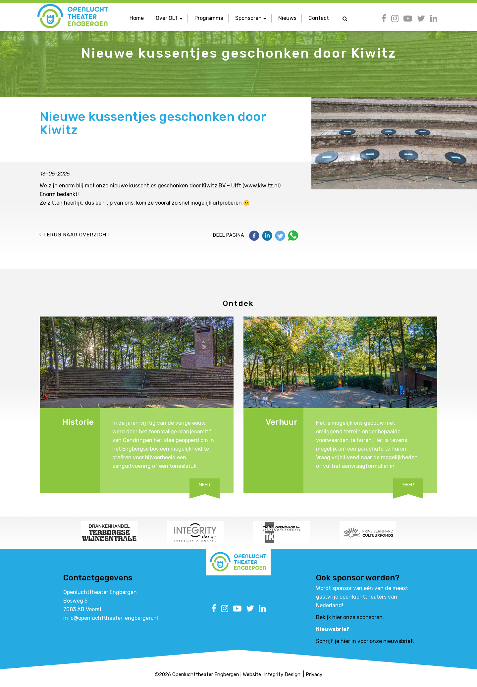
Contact (318, 18)
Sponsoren (250, 18)
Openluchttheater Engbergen (205, 674)
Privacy (314, 674)
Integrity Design (281, 674)
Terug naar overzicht (76, 235)
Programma (208, 18)
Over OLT (169, 18)
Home (137, 18)
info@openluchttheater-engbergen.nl (110, 618)
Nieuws (287, 18)
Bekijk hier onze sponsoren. (350, 617)
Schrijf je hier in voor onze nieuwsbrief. (365, 641)
